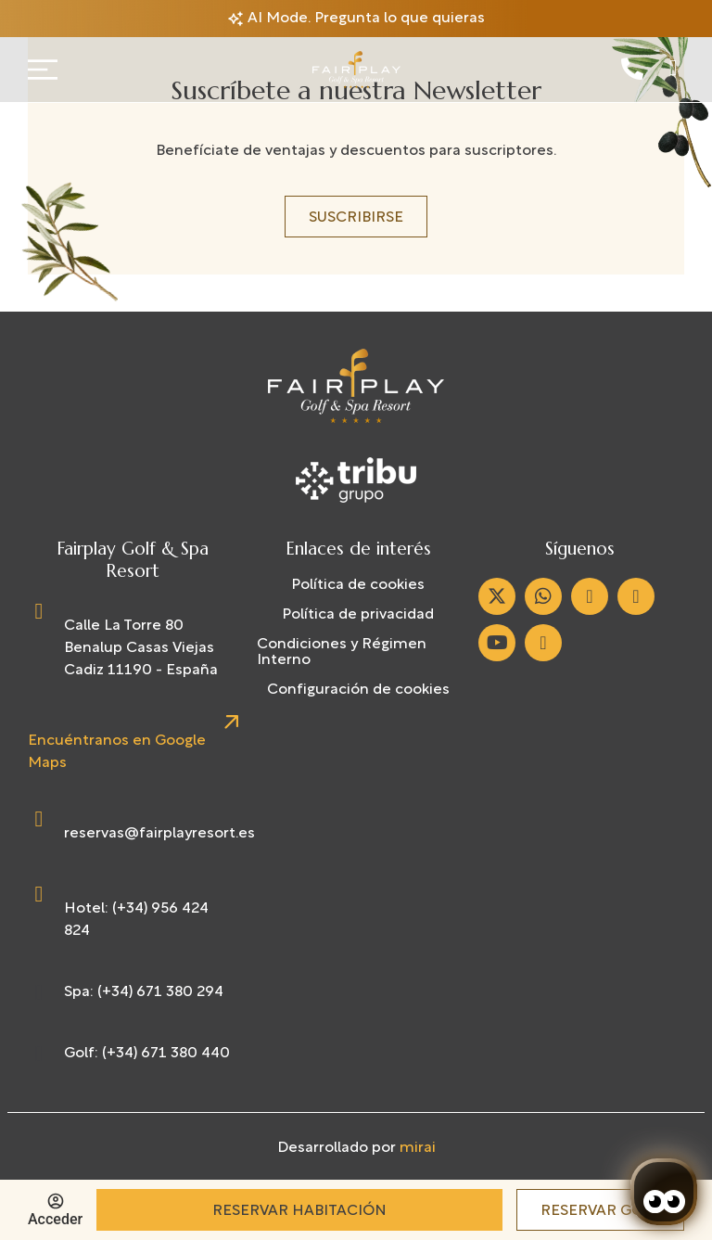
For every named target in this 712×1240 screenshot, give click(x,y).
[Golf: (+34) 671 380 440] (39, 1053)
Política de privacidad (358, 614)
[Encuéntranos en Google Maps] (230, 722)
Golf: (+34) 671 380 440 (147, 1053)
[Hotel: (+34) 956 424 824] (39, 894)
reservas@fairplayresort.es (159, 833)
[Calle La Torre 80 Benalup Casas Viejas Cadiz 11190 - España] (39, 611)
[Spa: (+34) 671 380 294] (39, 992)
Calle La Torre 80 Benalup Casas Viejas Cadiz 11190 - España (141, 648)
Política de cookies (358, 585)
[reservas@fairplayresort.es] (39, 819)
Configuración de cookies (358, 690)
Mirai (418, 1148)
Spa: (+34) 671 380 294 (143, 992)
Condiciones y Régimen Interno (341, 652)
